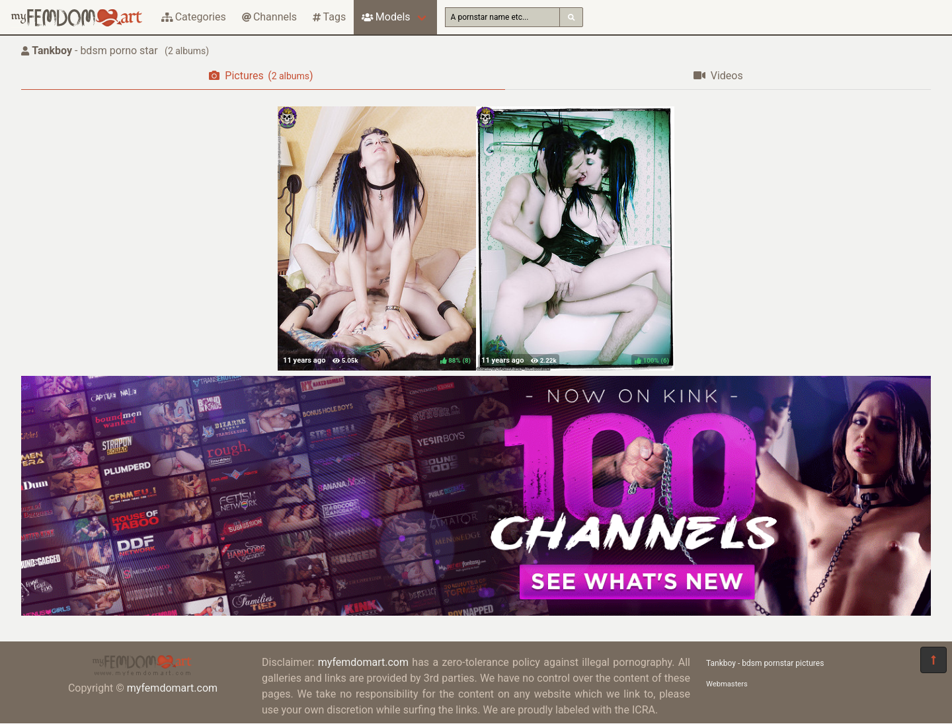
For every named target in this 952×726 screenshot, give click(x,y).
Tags (329, 17)
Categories (193, 17)
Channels (269, 17)
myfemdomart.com (172, 688)
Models (386, 17)
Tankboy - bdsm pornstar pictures (765, 663)
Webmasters (727, 684)
